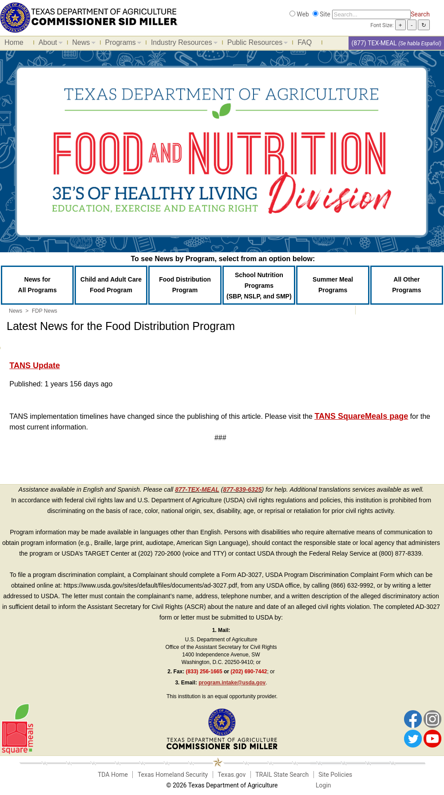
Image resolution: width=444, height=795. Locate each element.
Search (420, 14)
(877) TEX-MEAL (373, 43)
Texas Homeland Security (173, 774)
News (81, 44)
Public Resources (255, 44)
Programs (121, 44)
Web (303, 14)
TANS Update (34, 365)
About (48, 44)
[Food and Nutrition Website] (89, 16)
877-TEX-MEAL (197, 489)
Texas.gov (232, 774)
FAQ (304, 42)
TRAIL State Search (282, 774)
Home (14, 42)
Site (325, 14)
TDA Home (113, 774)
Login (323, 785)
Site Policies (335, 774)
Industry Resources (182, 44)
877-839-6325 (242, 489)
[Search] (371, 14)
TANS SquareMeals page (361, 416)
